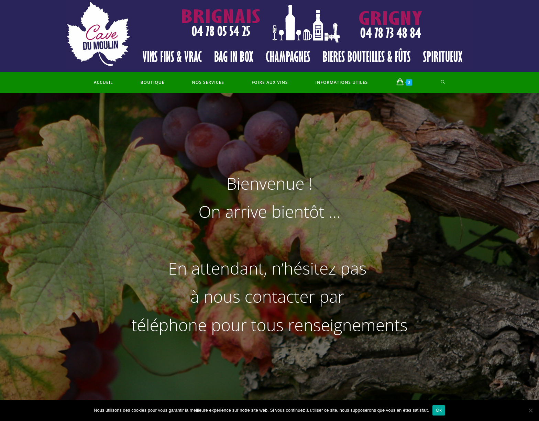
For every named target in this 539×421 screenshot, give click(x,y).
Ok (439, 410)
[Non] (530, 410)
